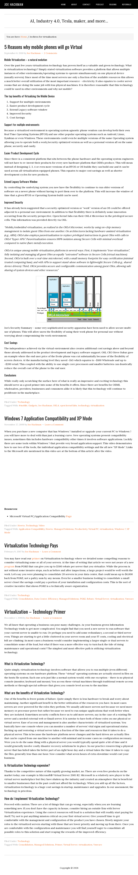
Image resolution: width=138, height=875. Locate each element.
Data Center (40, 598)
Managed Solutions (64, 529)
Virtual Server (102, 598)
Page (69, 516)
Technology (24, 402)
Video (42, 525)
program (9, 566)
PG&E (83, 598)
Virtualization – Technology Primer (35, 611)
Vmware (129, 598)
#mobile (23, 405)
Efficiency (53, 598)
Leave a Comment (54, 424)
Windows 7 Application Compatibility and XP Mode (48, 418)
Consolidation (26, 598)
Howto (21, 525)
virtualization (97, 405)
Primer (58, 844)
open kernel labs (68, 405)
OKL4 (56, 405)
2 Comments (50, 53)
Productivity (81, 529)
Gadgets (32, 405)
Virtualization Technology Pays (31, 545)
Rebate (90, 598)
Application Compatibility (32, 529)
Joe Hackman (13, 4)
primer (36, 558)
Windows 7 (120, 529)
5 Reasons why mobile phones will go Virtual (43, 46)
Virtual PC (93, 529)
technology (83, 405)
